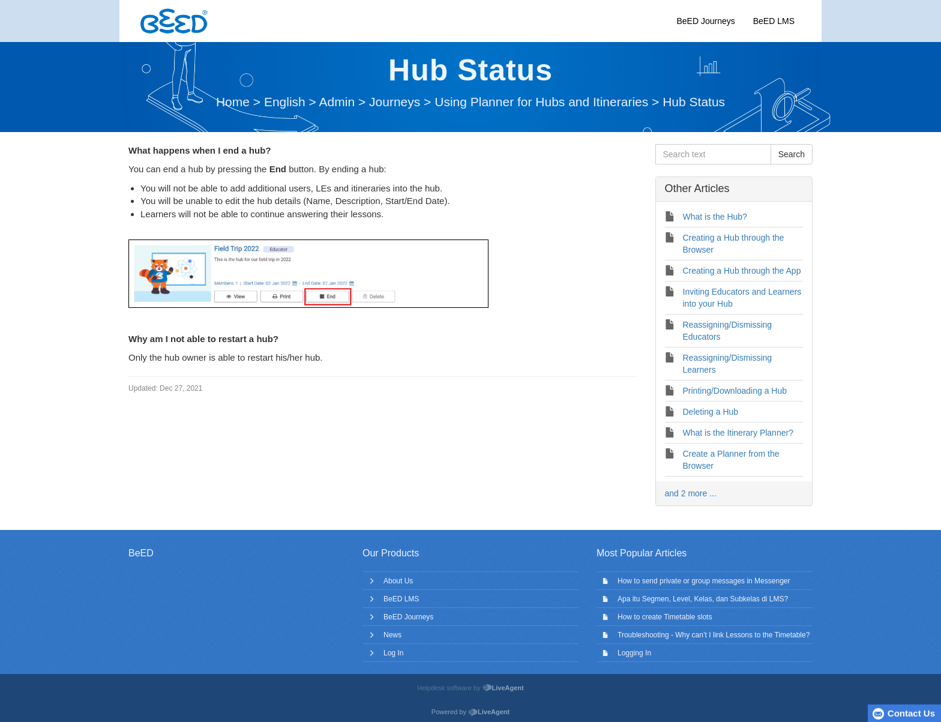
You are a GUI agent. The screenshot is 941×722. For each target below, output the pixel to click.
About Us (398, 581)
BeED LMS (774, 21)
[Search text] (713, 154)
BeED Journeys (705, 21)
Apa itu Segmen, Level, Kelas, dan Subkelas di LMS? (703, 599)
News (392, 635)
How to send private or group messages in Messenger (704, 581)
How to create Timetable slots (665, 617)
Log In (393, 653)
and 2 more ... (691, 493)
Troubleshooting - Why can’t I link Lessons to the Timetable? (714, 635)
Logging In (634, 653)
